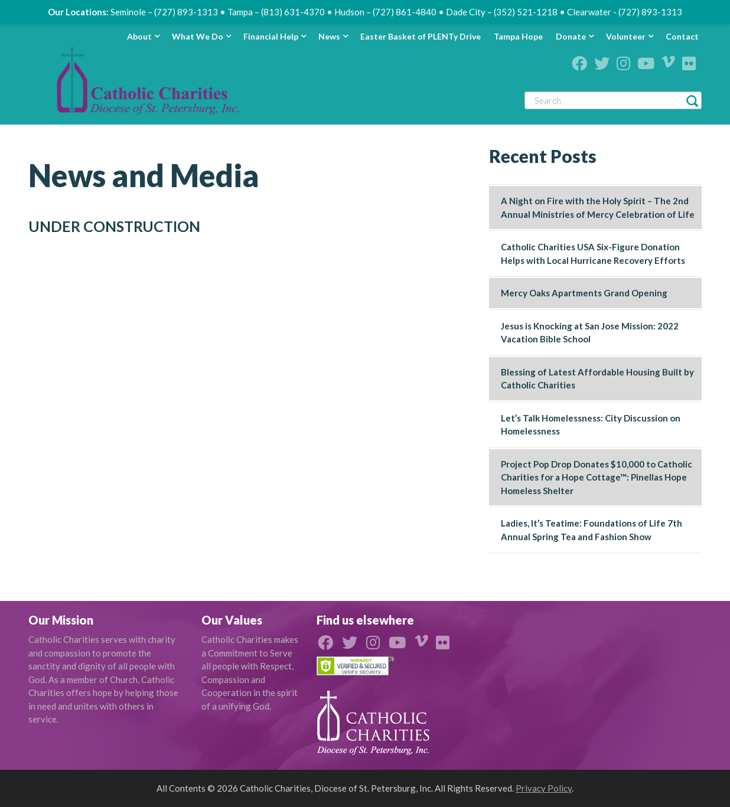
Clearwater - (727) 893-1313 (624, 11)
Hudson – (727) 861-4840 (385, 11)
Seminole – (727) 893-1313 (164, 11)
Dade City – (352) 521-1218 (502, 11)
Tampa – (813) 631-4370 (276, 11)
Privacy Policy (544, 788)
